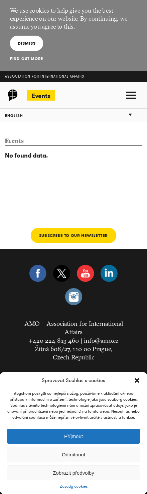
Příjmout (73, 436)
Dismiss (26, 43)
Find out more (26, 58)
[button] (137, 380)
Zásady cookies (74, 486)
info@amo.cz (101, 340)
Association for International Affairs (44, 76)
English (14, 115)
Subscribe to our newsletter (73, 235)
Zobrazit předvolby (73, 473)
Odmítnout (73, 454)
